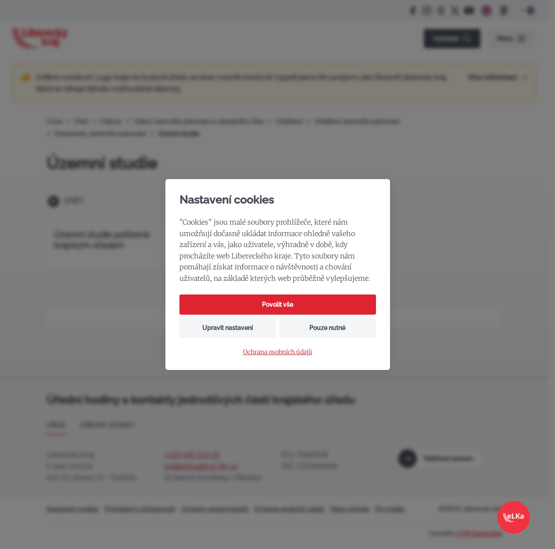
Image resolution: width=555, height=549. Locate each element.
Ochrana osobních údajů (277, 352)
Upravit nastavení (227, 327)
